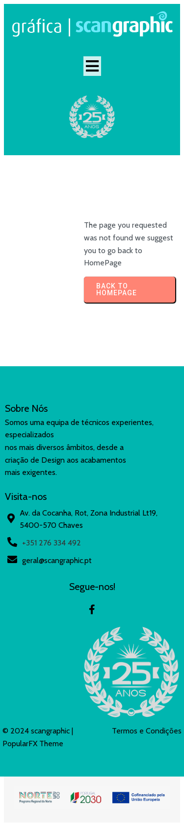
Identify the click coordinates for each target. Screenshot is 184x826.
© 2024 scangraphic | (37, 730)
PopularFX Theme (32, 743)
